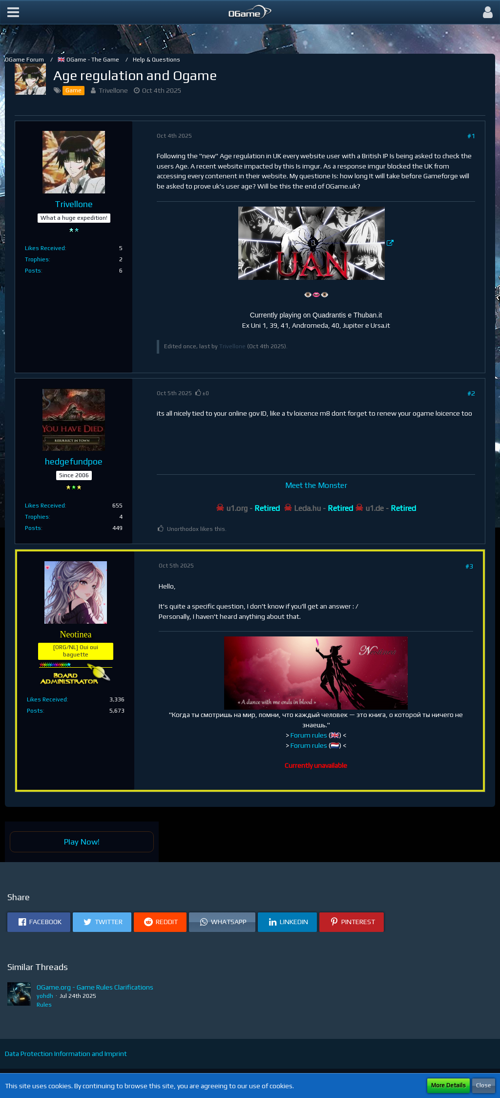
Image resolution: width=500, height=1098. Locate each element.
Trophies (37, 259)
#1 (471, 136)
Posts (33, 270)
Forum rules (309, 735)
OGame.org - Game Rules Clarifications (95, 987)
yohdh (45, 995)
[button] (13, 12)
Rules (44, 1004)
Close (483, 1085)
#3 (469, 566)
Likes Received (45, 248)
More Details (448, 1085)
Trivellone (113, 90)
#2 (471, 393)
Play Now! (82, 841)
